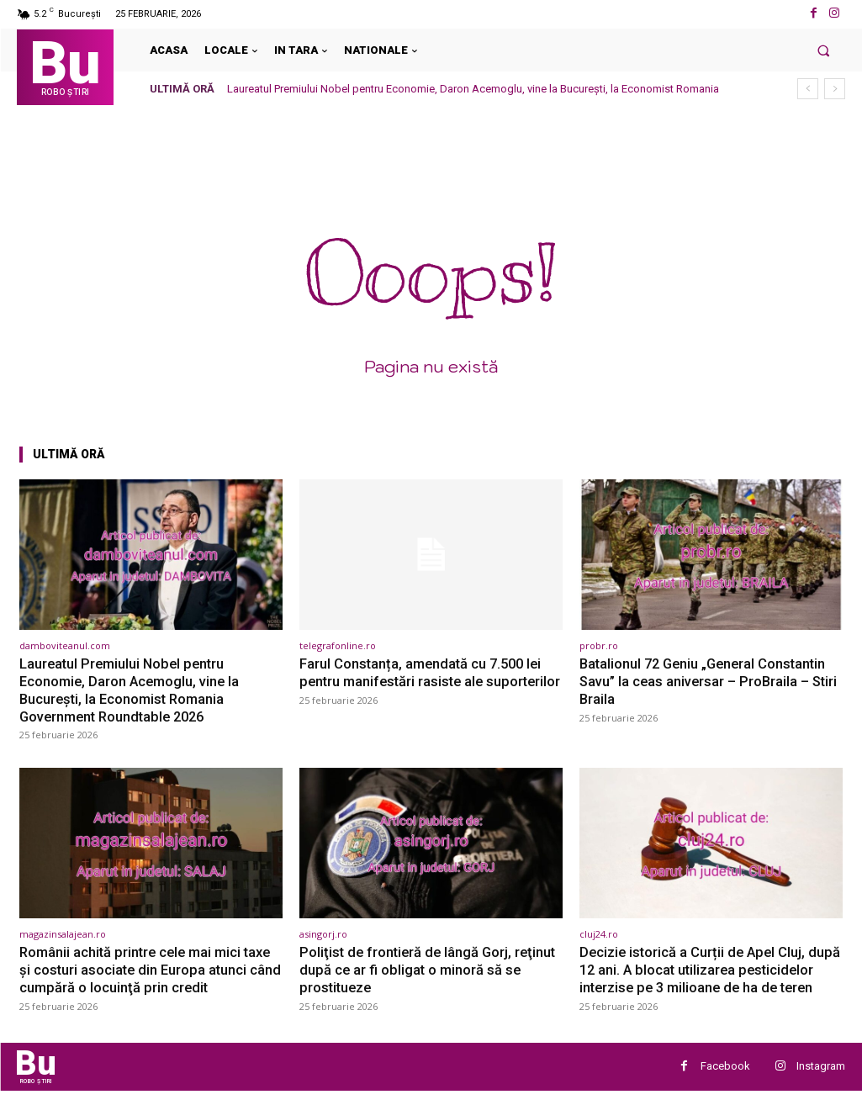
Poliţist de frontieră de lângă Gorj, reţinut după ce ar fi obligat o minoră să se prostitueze (430, 967)
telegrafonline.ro (337, 645)
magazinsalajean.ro (62, 932)
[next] (834, 88)
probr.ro (598, 645)
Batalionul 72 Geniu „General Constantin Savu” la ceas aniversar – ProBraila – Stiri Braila (711, 680)
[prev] (807, 88)
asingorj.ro (323, 932)
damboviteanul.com (64, 645)
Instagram (820, 1080)
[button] (823, 50)
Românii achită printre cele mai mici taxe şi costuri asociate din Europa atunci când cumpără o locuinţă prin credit (149, 967)
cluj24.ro (598, 932)
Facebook (725, 1080)
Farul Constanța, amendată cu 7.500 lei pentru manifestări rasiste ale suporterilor (423, 680)
